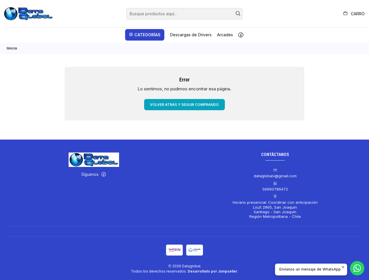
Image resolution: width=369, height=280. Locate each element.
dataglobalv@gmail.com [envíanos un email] (275, 173)
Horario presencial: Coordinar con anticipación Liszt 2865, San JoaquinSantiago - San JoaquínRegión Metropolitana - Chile (275, 206)
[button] (144, 35)
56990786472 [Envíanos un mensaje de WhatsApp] (275, 186)
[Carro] (354, 13)
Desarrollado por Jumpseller (212, 270)
